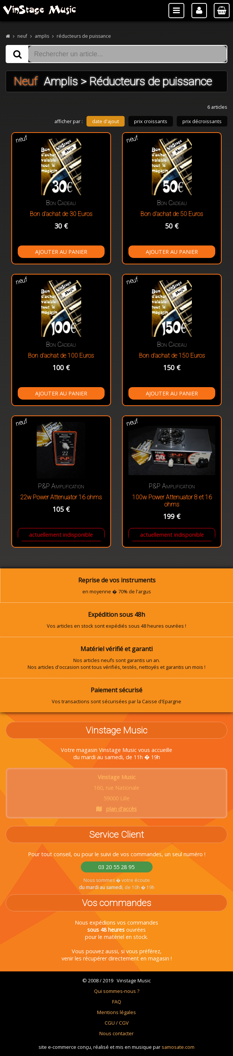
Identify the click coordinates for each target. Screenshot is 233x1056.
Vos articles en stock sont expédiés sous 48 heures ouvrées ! (116, 619)
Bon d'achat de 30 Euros (61, 214)
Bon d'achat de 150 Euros (172, 355)
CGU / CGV (117, 1022)
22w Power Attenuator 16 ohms (61, 497)
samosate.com (178, 1047)
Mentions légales (116, 1012)
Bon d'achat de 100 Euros (61, 355)
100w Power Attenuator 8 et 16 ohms (172, 501)
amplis (42, 36)
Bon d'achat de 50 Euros (171, 214)
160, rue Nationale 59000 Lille (116, 792)
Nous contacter (116, 1033)
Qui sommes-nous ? (116, 991)
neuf (22, 36)
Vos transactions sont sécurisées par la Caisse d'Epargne (116, 695)
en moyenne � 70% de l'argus (116, 585)
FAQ (116, 1001)
